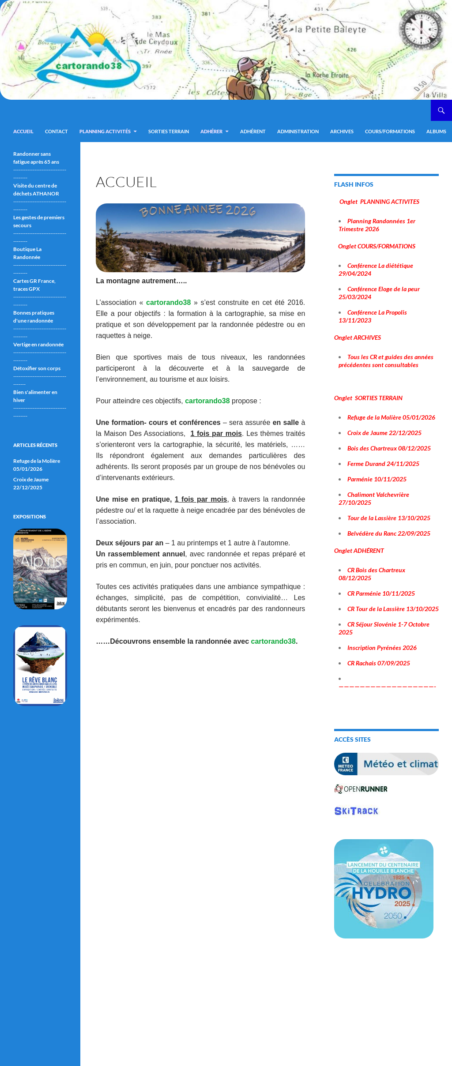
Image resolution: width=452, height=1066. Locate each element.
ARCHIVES (342, 131)
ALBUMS (436, 131)
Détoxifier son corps (36, 368)
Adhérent (253, 131)
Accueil (23, 131)
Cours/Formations (390, 131)
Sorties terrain (168, 131)
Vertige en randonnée (38, 344)
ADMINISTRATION (298, 131)
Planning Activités (105, 131)
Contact (56, 131)
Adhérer (211, 131)
